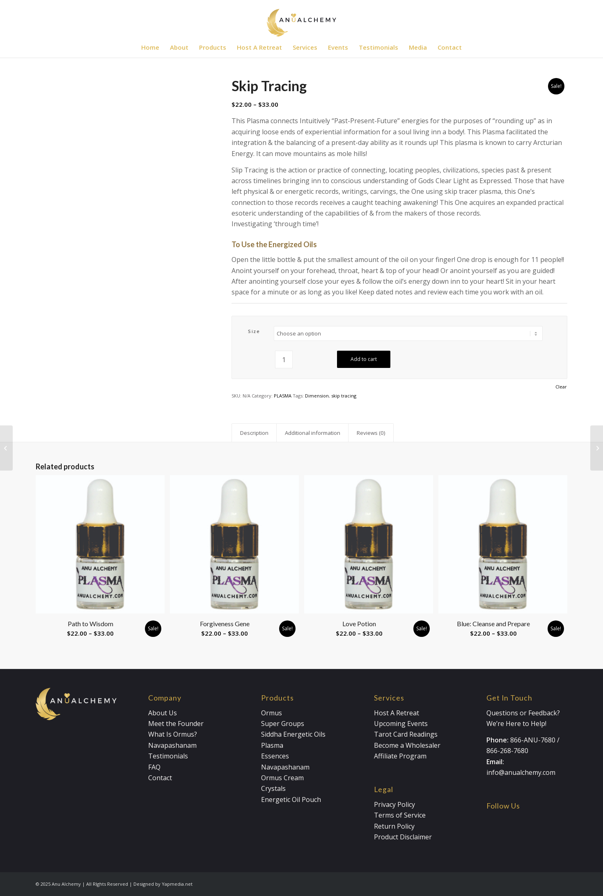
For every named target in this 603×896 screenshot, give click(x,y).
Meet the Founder (176, 723)
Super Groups (282, 723)
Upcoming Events (401, 723)
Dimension (317, 396)
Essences (275, 755)
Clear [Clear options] (561, 386)
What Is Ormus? (172, 734)
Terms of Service (400, 815)
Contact (160, 777)
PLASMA (282, 396)
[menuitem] (150, 47)
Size (254, 331)
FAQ (154, 767)
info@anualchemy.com (520, 772)
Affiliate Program (400, 755)
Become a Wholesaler (407, 745)
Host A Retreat (396, 712)
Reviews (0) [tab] (371, 433)
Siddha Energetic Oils (293, 734)
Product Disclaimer (403, 836)
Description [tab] (254, 433)
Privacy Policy (394, 804)
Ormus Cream (282, 777)
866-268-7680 (507, 750)
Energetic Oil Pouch (291, 799)
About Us (162, 712)
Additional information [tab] (312, 433)
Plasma (272, 745)
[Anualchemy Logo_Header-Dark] (301, 18)
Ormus (271, 712)
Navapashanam (172, 745)
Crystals (273, 788)
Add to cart (364, 359)
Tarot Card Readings (406, 734)
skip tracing (343, 396)
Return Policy (394, 826)
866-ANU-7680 (532, 739)
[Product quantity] (284, 359)
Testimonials (168, 755)
